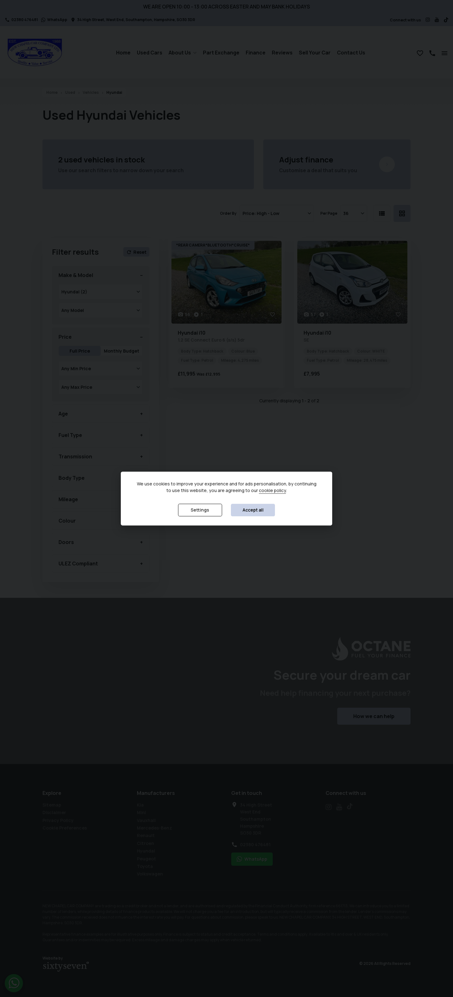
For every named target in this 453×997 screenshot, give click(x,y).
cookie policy (272, 491)
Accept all (253, 510)
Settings (200, 510)
